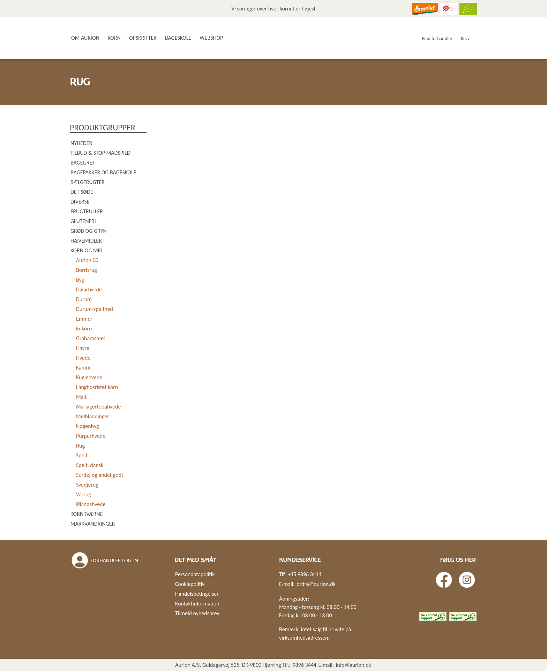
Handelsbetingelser (197, 593)
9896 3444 (304, 665)
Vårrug (83, 494)
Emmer (84, 318)
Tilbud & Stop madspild (100, 153)
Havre (82, 348)
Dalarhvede (89, 289)
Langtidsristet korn (97, 387)
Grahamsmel (90, 338)
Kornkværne (86, 514)
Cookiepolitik (190, 584)
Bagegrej (82, 162)
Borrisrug (86, 270)
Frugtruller (86, 211)
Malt (81, 397)
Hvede (83, 357)
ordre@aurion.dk (316, 584)
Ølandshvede (91, 504)
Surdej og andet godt (99, 475)
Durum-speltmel (94, 309)
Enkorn (84, 328)
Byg (80, 279)
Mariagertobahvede (98, 406)
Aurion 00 (87, 260)
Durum (84, 299)
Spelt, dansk (89, 465)
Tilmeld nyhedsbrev (197, 613)
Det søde (81, 192)
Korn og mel (86, 250)
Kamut (83, 367)
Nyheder (81, 143)
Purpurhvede (90, 436)
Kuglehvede (89, 377)
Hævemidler (86, 240)
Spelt (82, 455)
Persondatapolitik (195, 574)
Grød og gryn (88, 231)
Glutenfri (83, 221)
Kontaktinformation (197, 603)
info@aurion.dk (353, 665)
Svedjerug (87, 484)
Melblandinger (92, 416)
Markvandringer (92, 523)
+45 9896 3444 (304, 574)
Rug (80, 445)
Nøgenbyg (87, 426)
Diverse (79, 201)
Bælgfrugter (87, 182)
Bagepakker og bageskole (103, 172)
